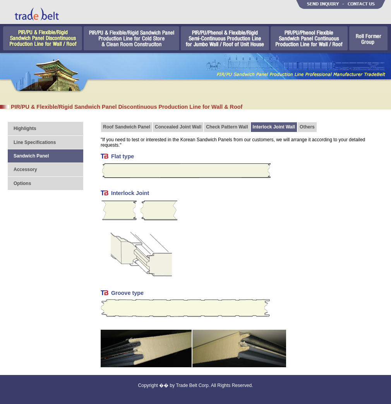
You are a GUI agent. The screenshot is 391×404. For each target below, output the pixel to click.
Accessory (25, 169)
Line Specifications (35, 142)
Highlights (25, 128)
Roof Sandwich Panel (126, 127)
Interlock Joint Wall (274, 127)
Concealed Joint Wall (178, 127)
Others (307, 127)
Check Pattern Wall (227, 127)
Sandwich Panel (31, 156)
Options (22, 183)
